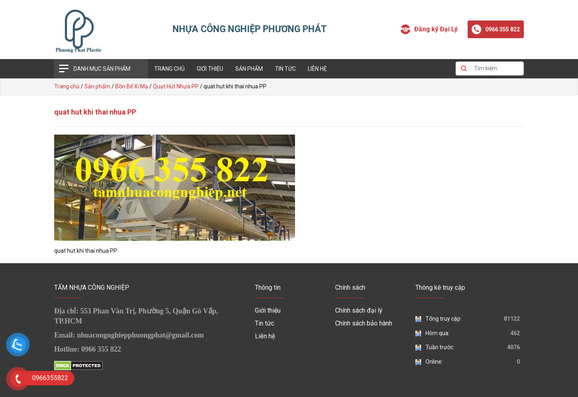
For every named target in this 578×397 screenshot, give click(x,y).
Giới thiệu (210, 68)
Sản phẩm (249, 68)
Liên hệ (317, 68)
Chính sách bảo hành (363, 323)
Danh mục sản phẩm (101, 68)
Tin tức (285, 68)
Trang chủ (169, 68)
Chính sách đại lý (359, 310)
